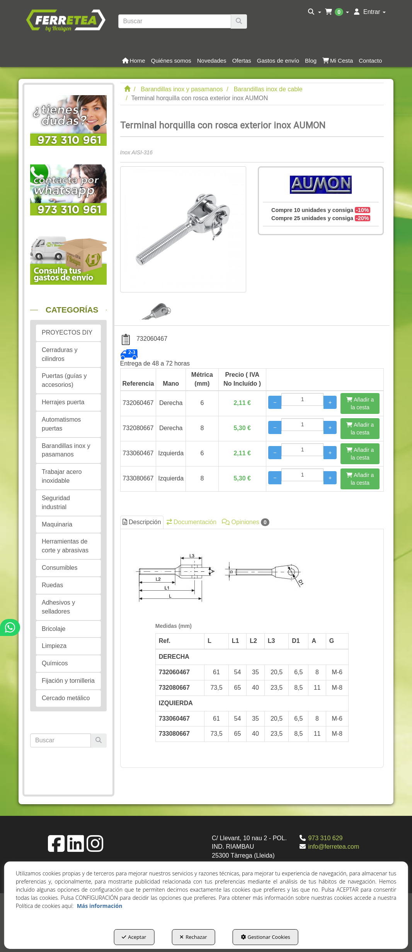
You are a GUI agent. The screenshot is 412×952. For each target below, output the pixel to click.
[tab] (252, 646)
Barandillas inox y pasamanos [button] (66, 450)
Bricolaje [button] (53, 629)
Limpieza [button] (54, 646)
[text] (175, 21)
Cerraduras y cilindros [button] (59, 354)
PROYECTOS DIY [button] (67, 332)
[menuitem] (314, 12)
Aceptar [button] (134, 936)
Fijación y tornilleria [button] (68, 680)
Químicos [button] (55, 663)
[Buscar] (239, 21)
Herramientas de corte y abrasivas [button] (65, 546)
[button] (65, 20)
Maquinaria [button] (57, 524)
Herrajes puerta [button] (63, 402)
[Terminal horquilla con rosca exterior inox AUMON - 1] (150, 306)
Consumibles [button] (59, 567)
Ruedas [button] (52, 585)
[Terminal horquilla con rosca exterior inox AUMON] (183, 229)
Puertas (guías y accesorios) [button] (64, 380)
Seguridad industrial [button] (56, 502)
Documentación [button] (192, 522)
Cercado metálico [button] (66, 698)
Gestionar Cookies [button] (265, 936)
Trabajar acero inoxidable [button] (62, 476)
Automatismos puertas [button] (61, 424)
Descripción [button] (142, 522)
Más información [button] (100, 905)
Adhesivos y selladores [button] (58, 607)
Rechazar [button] (193, 936)
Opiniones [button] (245, 522)
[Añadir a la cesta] (360, 403)
